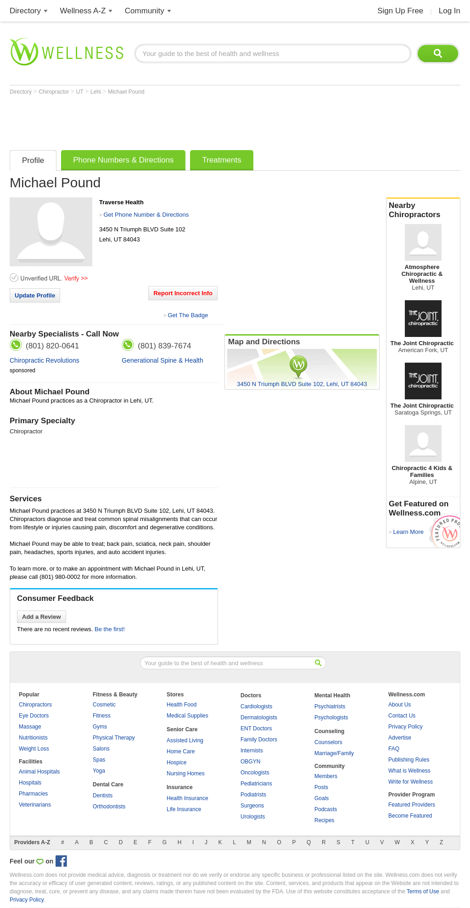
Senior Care (182, 729)
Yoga (99, 771)
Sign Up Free (400, 10)
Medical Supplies (187, 715)
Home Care (181, 751)
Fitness (102, 715)
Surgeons (252, 805)
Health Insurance (187, 798)
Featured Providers (411, 805)
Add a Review (41, 616)
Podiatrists (253, 794)
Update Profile (35, 295)
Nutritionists (33, 737)
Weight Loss (34, 748)
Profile (33, 160)
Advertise (399, 737)
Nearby (423, 210)
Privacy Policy (405, 726)
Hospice (176, 762)
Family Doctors (259, 739)
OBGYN (250, 761)
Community (144, 10)
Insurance (180, 787)
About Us (399, 704)
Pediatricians (256, 783)
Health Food (181, 704)
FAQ (393, 748)
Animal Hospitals (39, 771)
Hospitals (30, 782)
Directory (25, 10)
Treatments (221, 160)
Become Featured (410, 816)
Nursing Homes (186, 773)
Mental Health (332, 695)
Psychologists (331, 717)
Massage (30, 726)
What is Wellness (409, 771)
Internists (252, 750)
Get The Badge (188, 315)
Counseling (329, 731)
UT (80, 92)
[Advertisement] (177, 120)
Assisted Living (185, 740)
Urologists (253, 816)
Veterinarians (35, 805)
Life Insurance (184, 809)
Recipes (324, 820)
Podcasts (325, 809)
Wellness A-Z (83, 10)
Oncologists (255, 772)
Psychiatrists (329, 706)
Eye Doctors (34, 715)
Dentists (102, 795)
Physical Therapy (114, 737)
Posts (321, 787)
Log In (449, 10)
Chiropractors (35, 704)
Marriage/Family (334, 753)
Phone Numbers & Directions (123, 160)
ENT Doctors (256, 728)
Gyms (100, 726)
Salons (101, 748)
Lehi (96, 92)
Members (325, 776)
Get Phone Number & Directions (146, 214)
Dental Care (108, 784)
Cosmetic (104, 704)
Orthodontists (109, 806)
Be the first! (110, 629)
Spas (99, 760)
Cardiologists (256, 706)
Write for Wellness (410, 782)
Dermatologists (259, 717)
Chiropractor (54, 92)
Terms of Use (423, 891)
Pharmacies (33, 793)
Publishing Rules (408, 760)
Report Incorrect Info (183, 293)
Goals (321, 798)
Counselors (328, 742)
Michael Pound (126, 92)
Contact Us (401, 715)
